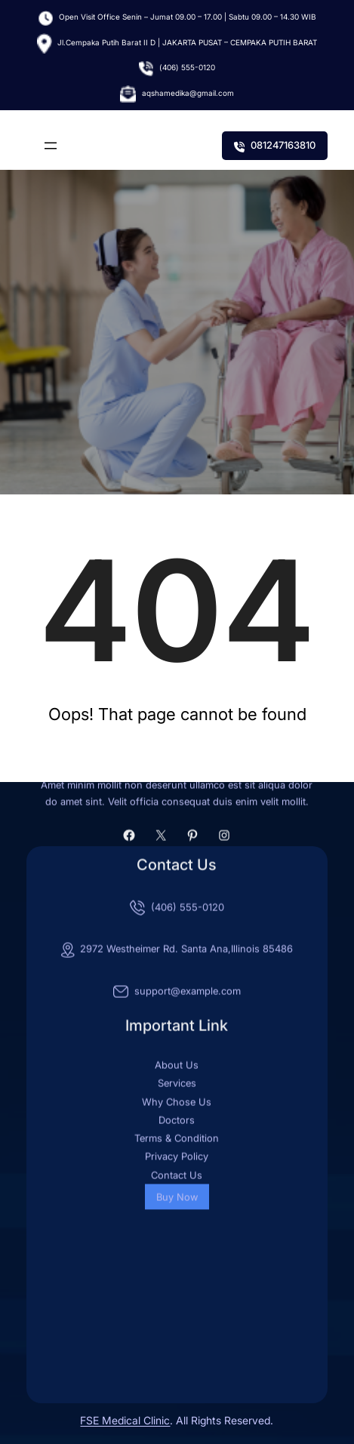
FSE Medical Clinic (125, 1420)
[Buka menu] (50, 146)
